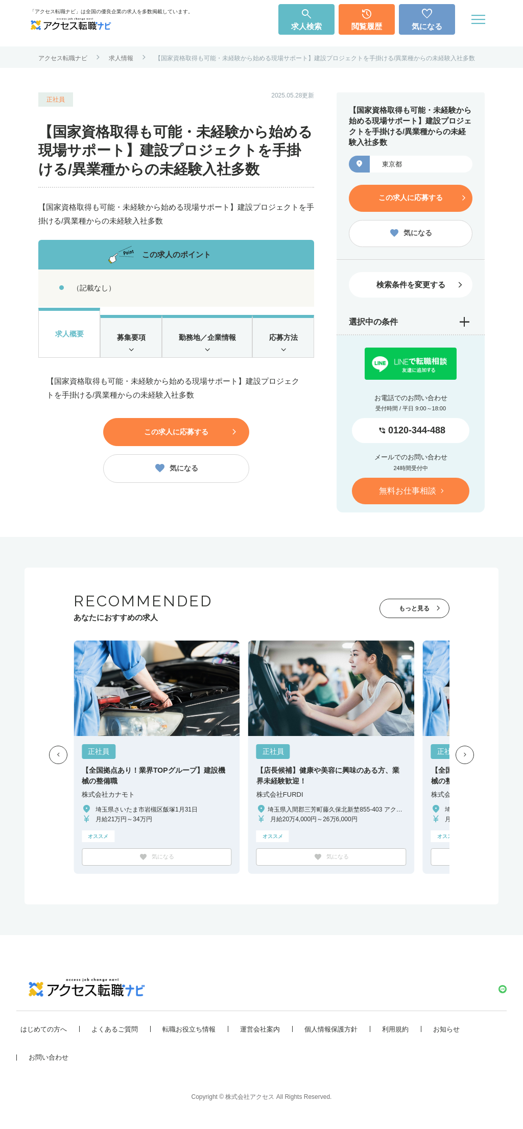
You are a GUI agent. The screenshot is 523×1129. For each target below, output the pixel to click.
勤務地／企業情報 (206, 342)
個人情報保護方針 (331, 1031)
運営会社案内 (260, 1031)
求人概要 (69, 335)
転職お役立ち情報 (189, 1031)
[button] (58, 752)
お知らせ (446, 1031)
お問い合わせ (48, 1059)
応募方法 (283, 342)
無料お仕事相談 (407, 487)
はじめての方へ (43, 1031)
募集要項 (130, 342)
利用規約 (395, 1031)
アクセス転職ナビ (62, 58)
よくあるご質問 (114, 1031)
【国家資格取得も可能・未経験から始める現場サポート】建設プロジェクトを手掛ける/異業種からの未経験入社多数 (315, 58)
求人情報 (121, 58)
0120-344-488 (416, 428)
